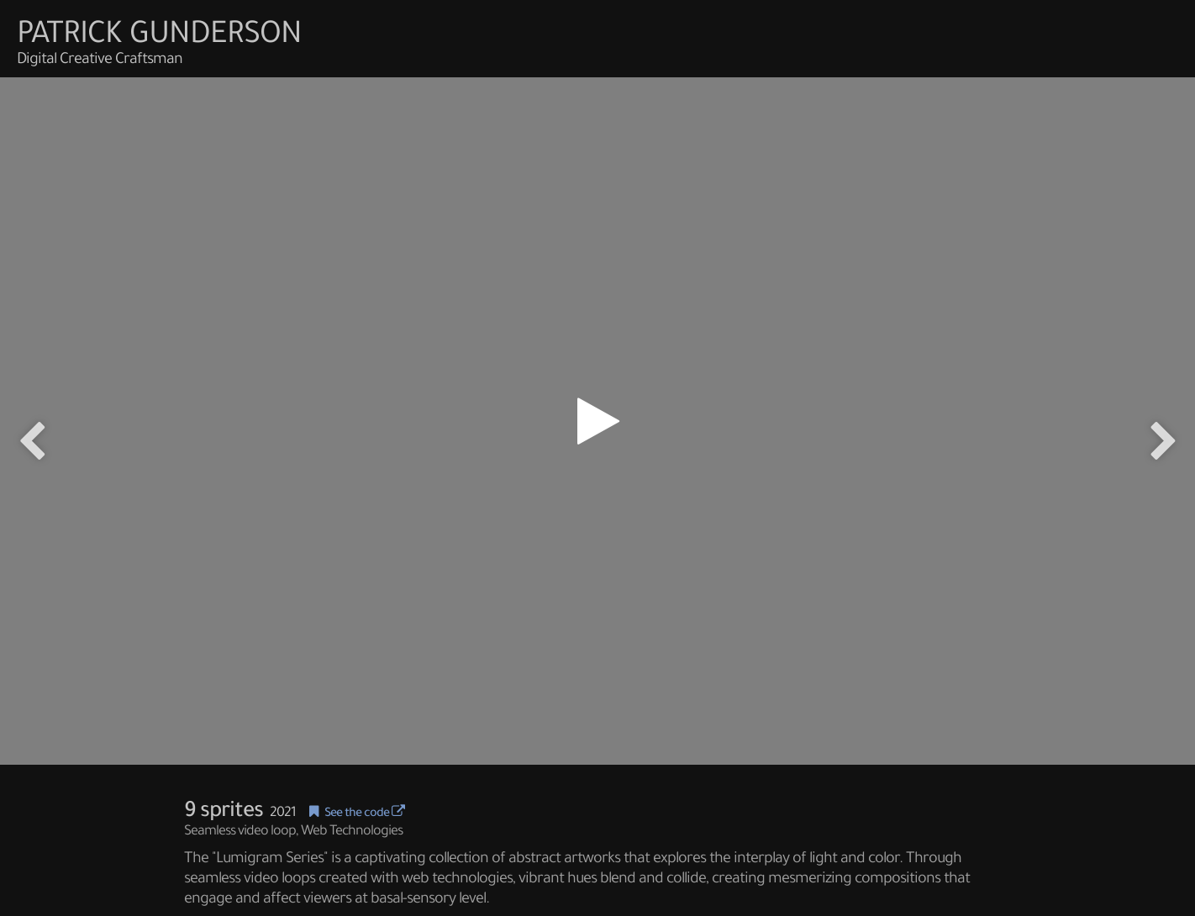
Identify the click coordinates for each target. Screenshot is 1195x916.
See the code (364, 814)
